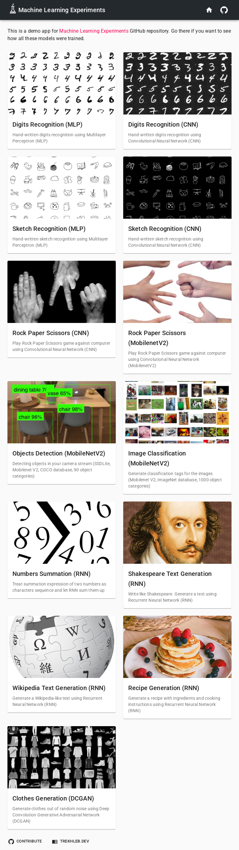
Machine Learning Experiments (56, 10)
